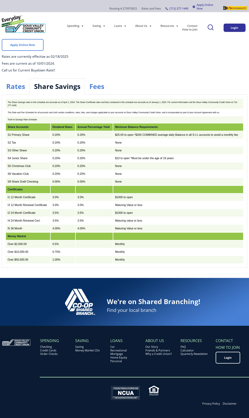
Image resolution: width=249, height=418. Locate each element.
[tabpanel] (124, 181)
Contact (192, 26)
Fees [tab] (96, 86)
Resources (169, 26)
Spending (75, 26)
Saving (99, 26)
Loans (120, 26)
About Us (143, 26)
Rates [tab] (15, 86)
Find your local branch (131, 310)
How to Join (189, 29)
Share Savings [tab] (57, 86)
